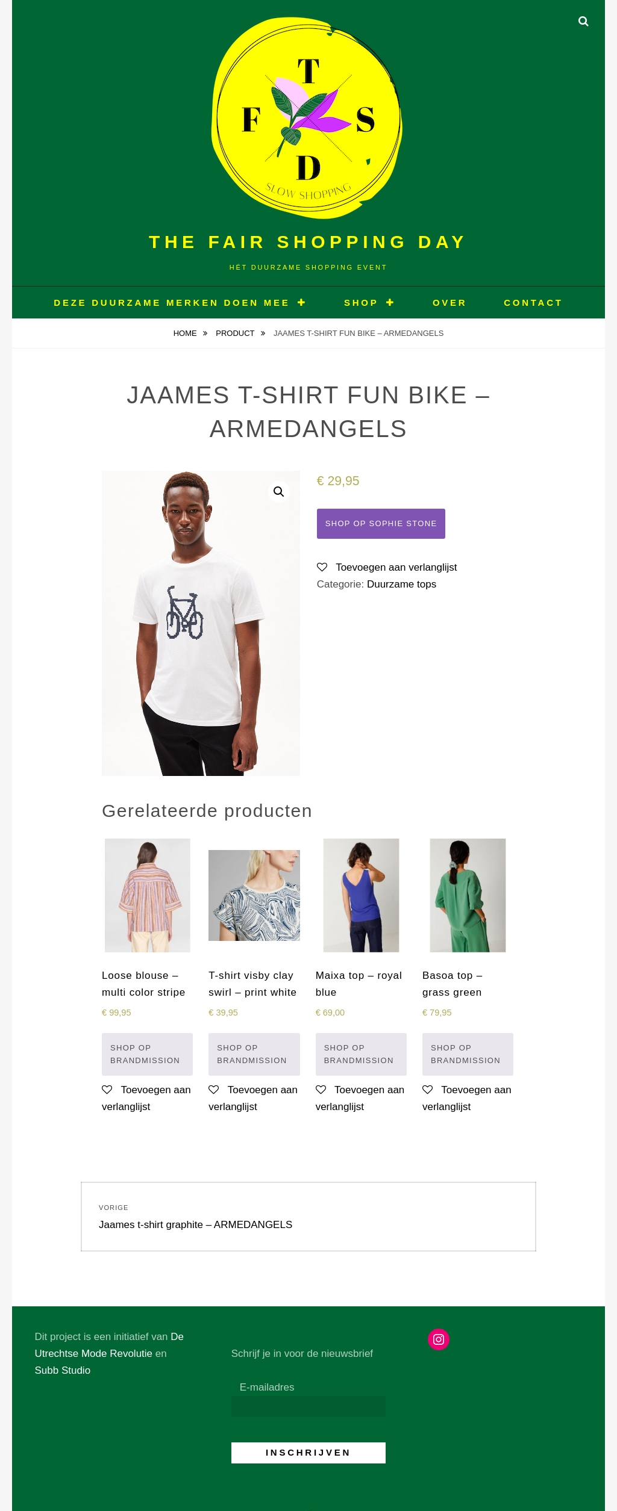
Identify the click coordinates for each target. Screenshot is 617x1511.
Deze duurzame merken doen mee (172, 302)
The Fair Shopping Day (308, 242)
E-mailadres (267, 1387)
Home (186, 333)
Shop (361, 302)
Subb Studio (62, 1370)
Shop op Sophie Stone (381, 523)
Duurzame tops (401, 584)
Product (236, 333)
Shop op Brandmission (145, 1054)
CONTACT (533, 302)
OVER (450, 302)
